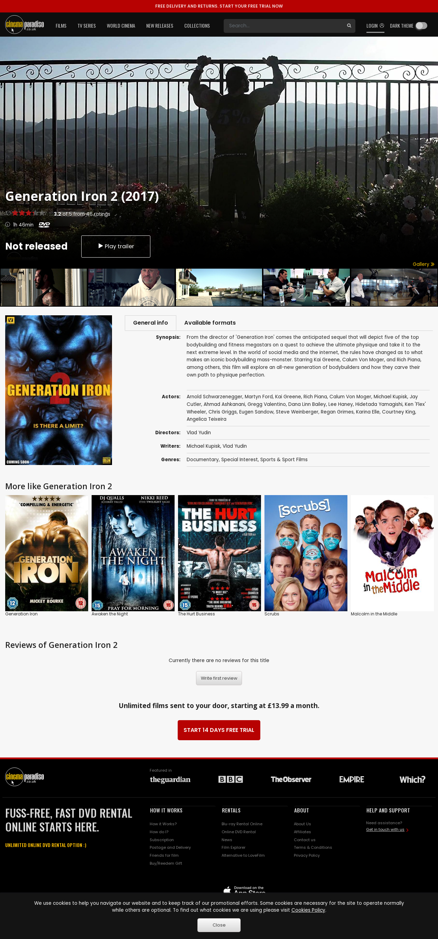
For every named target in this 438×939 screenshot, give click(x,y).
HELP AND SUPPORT (388, 810)
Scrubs (271, 614)
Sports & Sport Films (284, 460)
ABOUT (301, 810)
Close (219, 925)
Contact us (305, 840)
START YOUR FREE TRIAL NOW (219, 6)
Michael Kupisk (203, 447)
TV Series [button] (86, 25)
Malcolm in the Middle (374, 614)
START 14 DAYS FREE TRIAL (219, 730)
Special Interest (239, 460)
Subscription (162, 840)
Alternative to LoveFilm (243, 855)
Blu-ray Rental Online (242, 824)
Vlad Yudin (235, 447)
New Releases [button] (159, 25)
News (227, 840)
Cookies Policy (308, 910)
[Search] (283, 26)
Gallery (424, 264)
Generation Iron (21, 614)
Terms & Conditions (313, 847)
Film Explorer (233, 847)
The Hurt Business (196, 614)
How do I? (159, 832)
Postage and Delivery (170, 847)
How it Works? (163, 824)
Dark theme (401, 25)
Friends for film (164, 855)
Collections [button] (197, 25)
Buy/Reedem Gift (166, 863)
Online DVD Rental (239, 832)
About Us (302, 824)
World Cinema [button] (121, 25)
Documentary (203, 460)
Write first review (219, 678)
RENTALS (231, 810)
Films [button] (61, 25)
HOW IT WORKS (166, 810)
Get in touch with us (385, 830)
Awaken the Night (110, 614)
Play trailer (115, 246)
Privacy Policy (307, 855)
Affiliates (302, 832)
